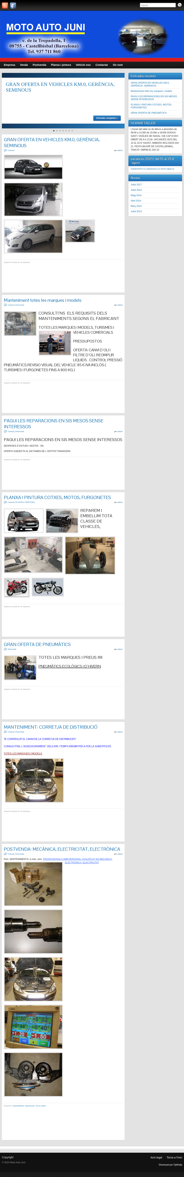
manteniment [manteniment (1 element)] (138, 169)
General (11, 150)
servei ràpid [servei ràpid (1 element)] (167, 169)
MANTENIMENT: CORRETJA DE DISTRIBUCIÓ (50, 727)
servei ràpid (41, 1105)
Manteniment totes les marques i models (42, 300)
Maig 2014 (136, 195)
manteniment (18, 1105)
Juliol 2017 (136, 184)
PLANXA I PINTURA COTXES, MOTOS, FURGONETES (57, 497)
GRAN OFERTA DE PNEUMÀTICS (37, 644)
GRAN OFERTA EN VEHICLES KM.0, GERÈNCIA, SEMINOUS (150, 84)
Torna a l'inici (174, 1157)
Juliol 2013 (136, 211)
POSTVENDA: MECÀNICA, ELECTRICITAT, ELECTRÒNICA (62, 849)
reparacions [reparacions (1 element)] (153, 169)
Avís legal (156, 1157)
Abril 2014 (136, 200)
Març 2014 (136, 206)
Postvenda (19, 305)
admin (120, 150)
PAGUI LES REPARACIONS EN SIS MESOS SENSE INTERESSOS (154, 98)
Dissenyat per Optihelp (170, 1164)
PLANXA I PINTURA (25, 502)
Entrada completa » (107, 118)
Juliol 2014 (136, 190)
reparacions (30, 1105)
